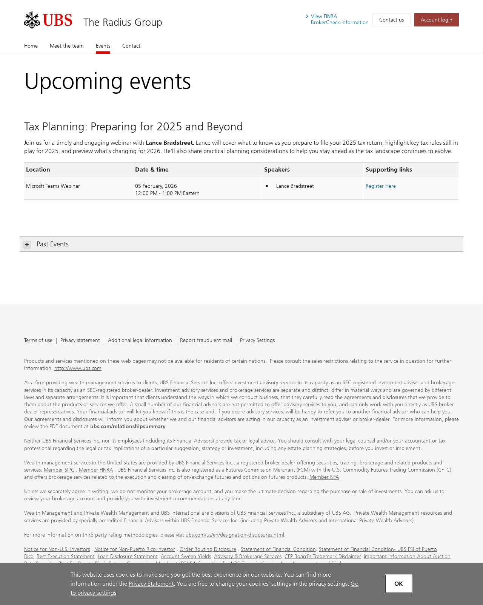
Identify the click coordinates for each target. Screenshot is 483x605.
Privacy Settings (257, 341)
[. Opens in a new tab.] (48, 20)
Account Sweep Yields (186, 556)
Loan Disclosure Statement (128, 556)
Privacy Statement (151, 583)
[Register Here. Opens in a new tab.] (381, 186)
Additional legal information (140, 341)
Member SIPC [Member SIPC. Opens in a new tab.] (59, 470)
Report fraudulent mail (206, 341)
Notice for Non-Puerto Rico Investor (134, 549)
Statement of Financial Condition (278, 549)
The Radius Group (122, 22)
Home (31, 46)
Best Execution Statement (66, 556)
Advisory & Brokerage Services (247, 556)
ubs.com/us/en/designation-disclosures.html (235, 535)
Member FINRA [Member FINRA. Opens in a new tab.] (96, 470)
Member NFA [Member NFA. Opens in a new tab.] (324, 477)
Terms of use (38, 341)
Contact (131, 46)
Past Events (46, 244)
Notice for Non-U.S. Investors (57, 549)
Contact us (391, 20)
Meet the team (67, 46)
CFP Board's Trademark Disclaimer (323, 556)
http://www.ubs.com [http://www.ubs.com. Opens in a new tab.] (78, 368)
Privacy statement (80, 341)
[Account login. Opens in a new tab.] (436, 19)
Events (103, 45)
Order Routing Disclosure (208, 549)
